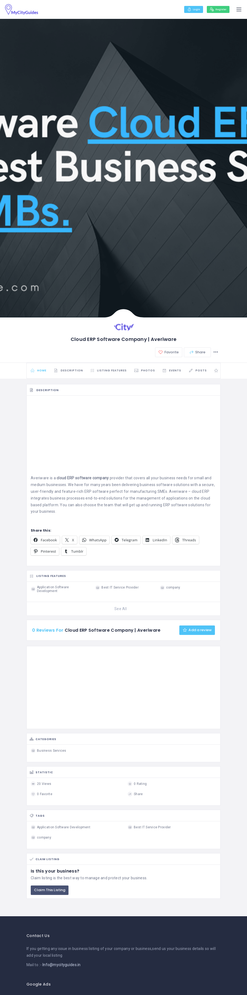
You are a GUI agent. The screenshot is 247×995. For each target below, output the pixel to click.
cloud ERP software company (83, 479)
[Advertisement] (123, 438)
